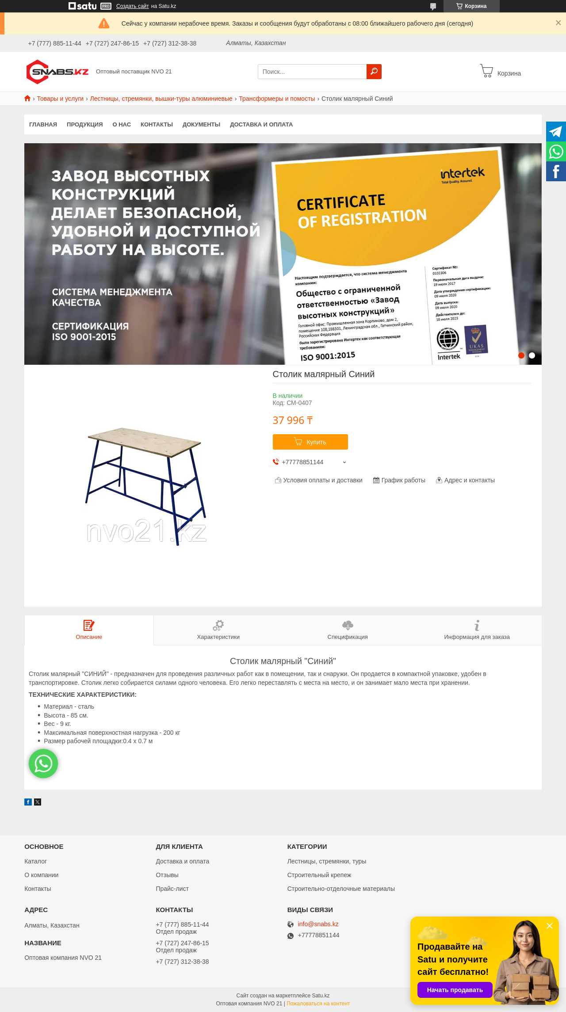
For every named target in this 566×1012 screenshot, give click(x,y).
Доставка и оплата (261, 124)
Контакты (157, 124)
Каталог (35, 861)
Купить (316, 442)
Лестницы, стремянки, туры (327, 861)
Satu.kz (320, 996)
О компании (41, 874)
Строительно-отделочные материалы (341, 888)
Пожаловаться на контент (318, 1004)
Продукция (85, 124)
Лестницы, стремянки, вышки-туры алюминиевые (161, 98)
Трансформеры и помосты (277, 98)
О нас (122, 124)
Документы (201, 124)
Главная (43, 124)
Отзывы (167, 874)
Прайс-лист (172, 888)
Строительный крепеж (319, 874)
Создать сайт (132, 6)
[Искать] (374, 71)
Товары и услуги (60, 98)
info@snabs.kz (318, 924)
